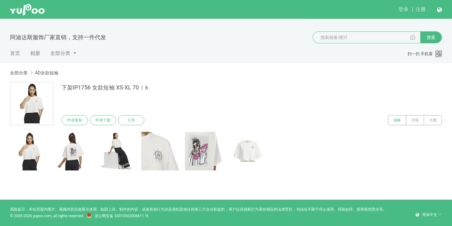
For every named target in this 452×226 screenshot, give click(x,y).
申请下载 (102, 120)
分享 (131, 120)
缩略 (397, 120)
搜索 (431, 37)
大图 (433, 120)
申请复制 (74, 120)
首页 (15, 53)
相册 (35, 53)
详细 (415, 120)
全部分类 (60, 53)
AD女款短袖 (46, 72)
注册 (421, 9)
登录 (403, 9)
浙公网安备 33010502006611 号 (117, 216)
